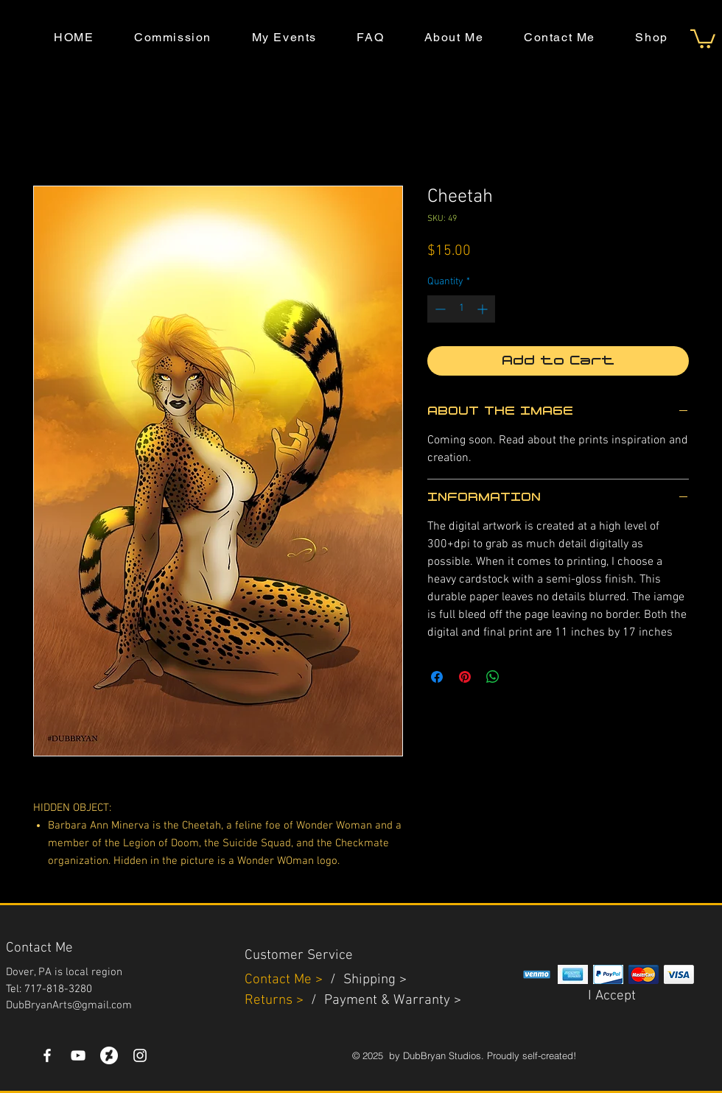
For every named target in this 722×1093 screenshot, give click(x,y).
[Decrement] (439, 309)
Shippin (365, 979)
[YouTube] (78, 1055)
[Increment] (483, 309)
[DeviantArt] (109, 1055)
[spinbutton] (461, 309)
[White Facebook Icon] (47, 1055)
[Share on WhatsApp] (493, 677)
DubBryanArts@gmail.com (69, 1005)
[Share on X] (521, 677)
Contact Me (280, 979)
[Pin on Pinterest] (465, 677)
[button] (702, 38)
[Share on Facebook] (437, 677)
